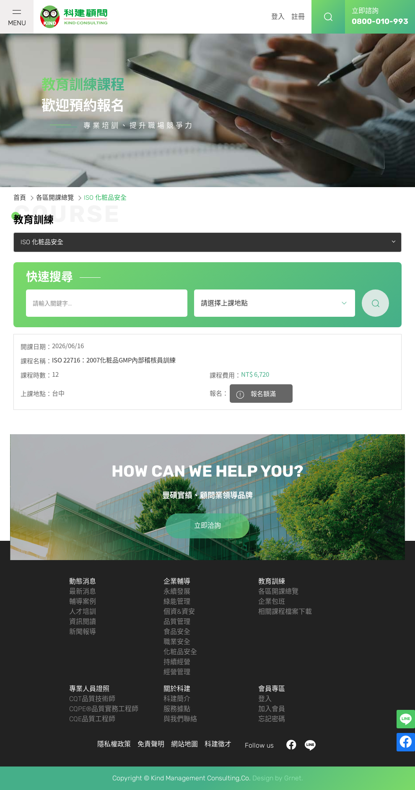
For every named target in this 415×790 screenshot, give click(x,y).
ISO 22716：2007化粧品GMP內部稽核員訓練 (114, 360)
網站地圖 (184, 744)
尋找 (375, 303)
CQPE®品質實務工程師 (103, 709)
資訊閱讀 (82, 622)
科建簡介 (176, 699)
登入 (278, 17)
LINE (310, 745)
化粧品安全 (180, 652)
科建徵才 (218, 744)
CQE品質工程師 (92, 719)
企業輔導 (176, 581)
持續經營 (176, 662)
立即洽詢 (207, 525)
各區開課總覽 (55, 197)
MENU (17, 18)
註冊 (298, 17)
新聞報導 (82, 632)
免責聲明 (150, 744)
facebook (291, 745)
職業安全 (176, 642)
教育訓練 (271, 581)
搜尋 (328, 17)
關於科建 (176, 689)
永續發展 (176, 591)
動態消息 (82, 581)
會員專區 (271, 689)
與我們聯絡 (180, 719)
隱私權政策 (114, 744)
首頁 (19, 197)
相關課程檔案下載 (285, 611)
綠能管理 (176, 601)
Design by (267, 778)
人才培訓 (82, 611)
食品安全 (176, 632)
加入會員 (271, 709)
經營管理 (176, 672)
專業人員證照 (89, 689)
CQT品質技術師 (92, 699)
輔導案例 (82, 601)
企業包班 (271, 601)
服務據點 (176, 709)
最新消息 (82, 591)
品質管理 (176, 622)
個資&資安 (179, 611)
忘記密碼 (271, 719)
